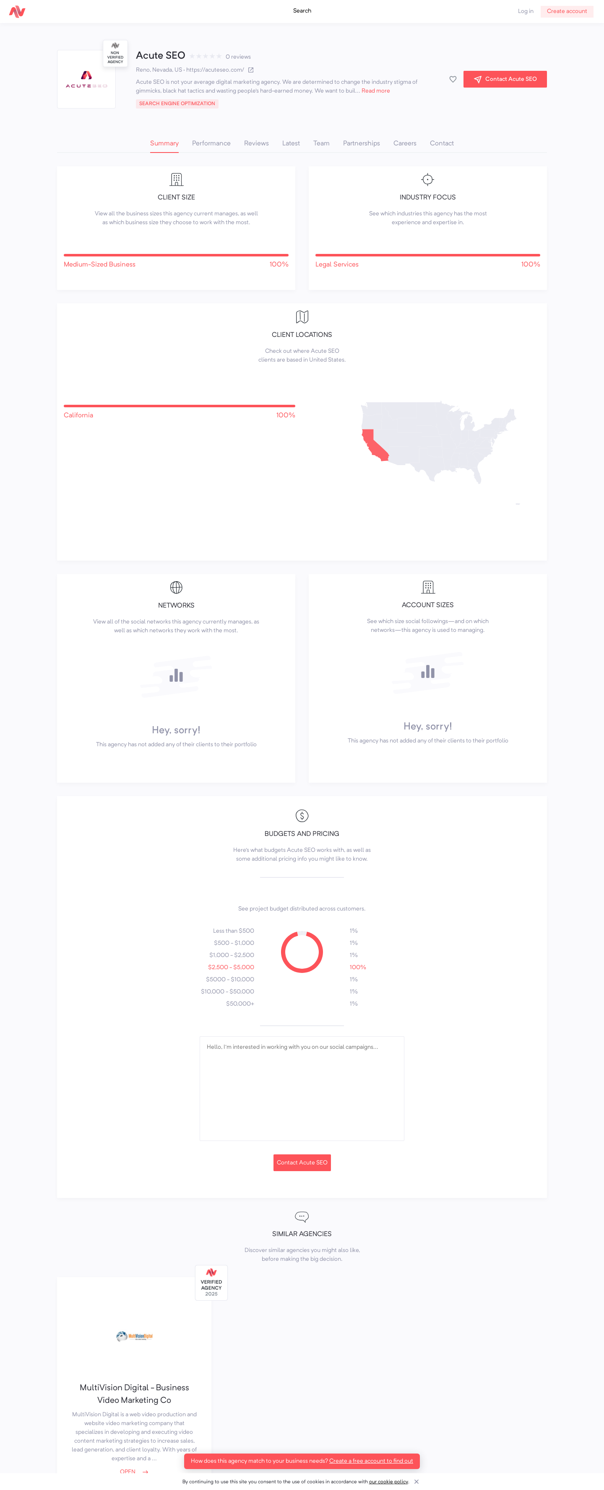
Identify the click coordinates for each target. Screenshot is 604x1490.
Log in (526, 11)
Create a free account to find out (371, 1461)
